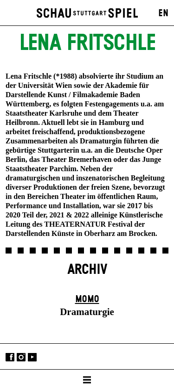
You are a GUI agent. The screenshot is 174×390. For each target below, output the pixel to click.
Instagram (21, 357)
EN (163, 13)
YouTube (32, 357)
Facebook (10, 357)
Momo (87, 299)
